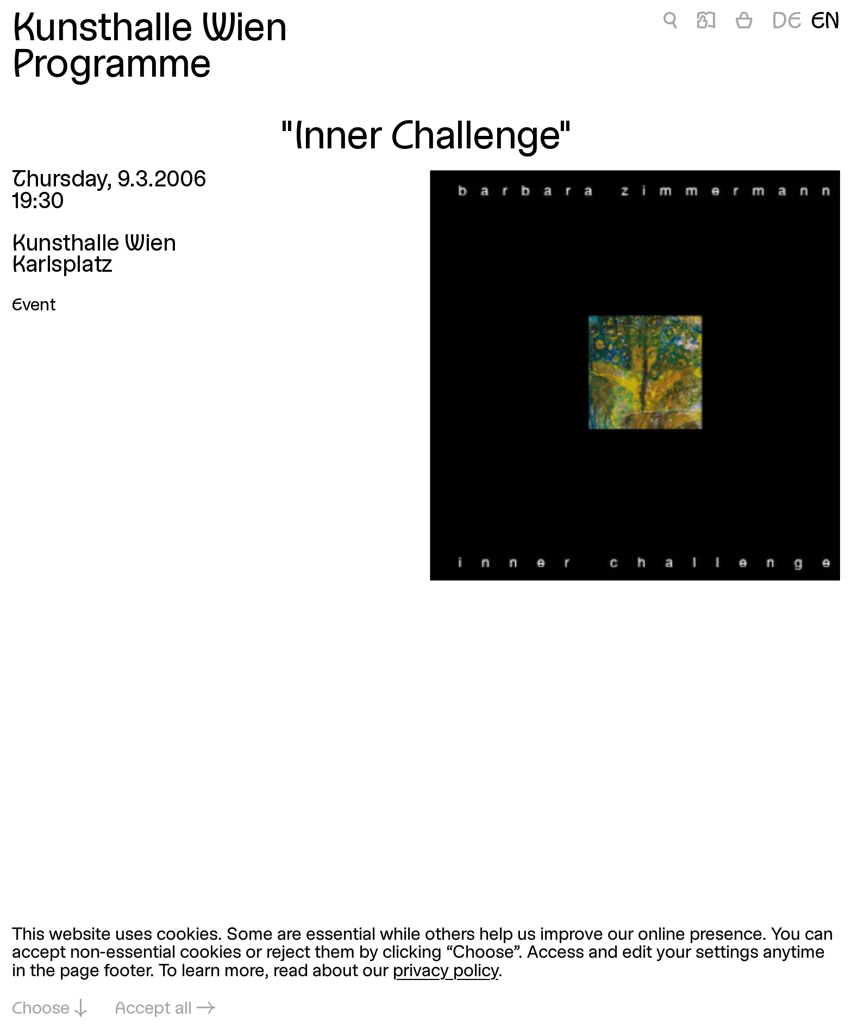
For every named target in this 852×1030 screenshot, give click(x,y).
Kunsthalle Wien (149, 30)
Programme (111, 66)
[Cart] (744, 23)
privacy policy (445, 971)
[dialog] (426, 972)
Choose (41, 1009)
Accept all (153, 1009)
